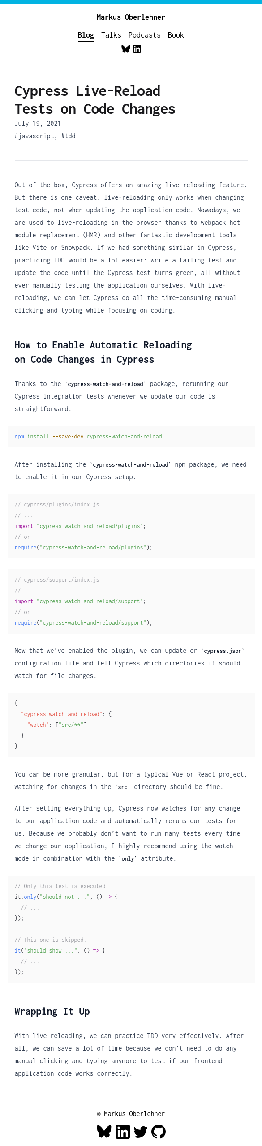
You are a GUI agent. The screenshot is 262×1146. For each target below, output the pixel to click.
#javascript (34, 136)
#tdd (68, 136)
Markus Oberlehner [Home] (131, 17)
